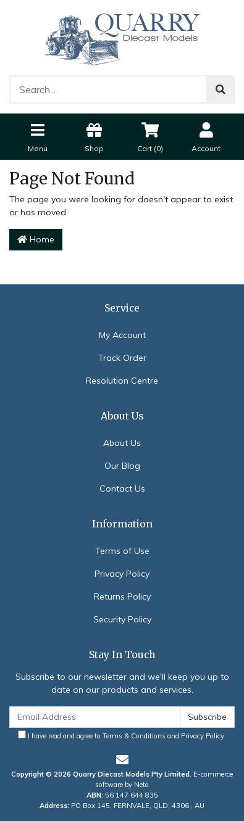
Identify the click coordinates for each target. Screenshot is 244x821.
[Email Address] (94, 717)
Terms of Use (122, 550)
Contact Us (122, 488)
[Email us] (122, 759)
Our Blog (122, 465)
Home (35, 239)
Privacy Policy (122, 573)
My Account (122, 334)
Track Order (122, 357)
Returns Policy (122, 596)
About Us (122, 442)
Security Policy (122, 619)
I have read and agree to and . (122, 735)
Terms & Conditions (134, 736)
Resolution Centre (122, 380)
